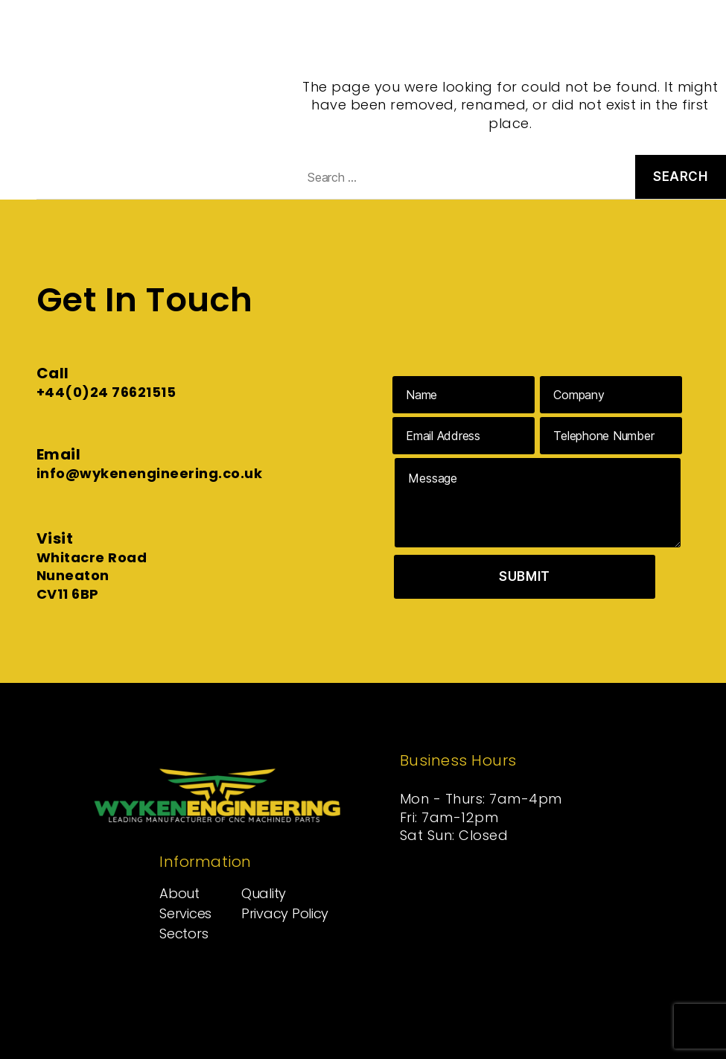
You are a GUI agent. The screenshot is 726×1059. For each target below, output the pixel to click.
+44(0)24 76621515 (106, 392)
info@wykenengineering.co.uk (149, 473)
